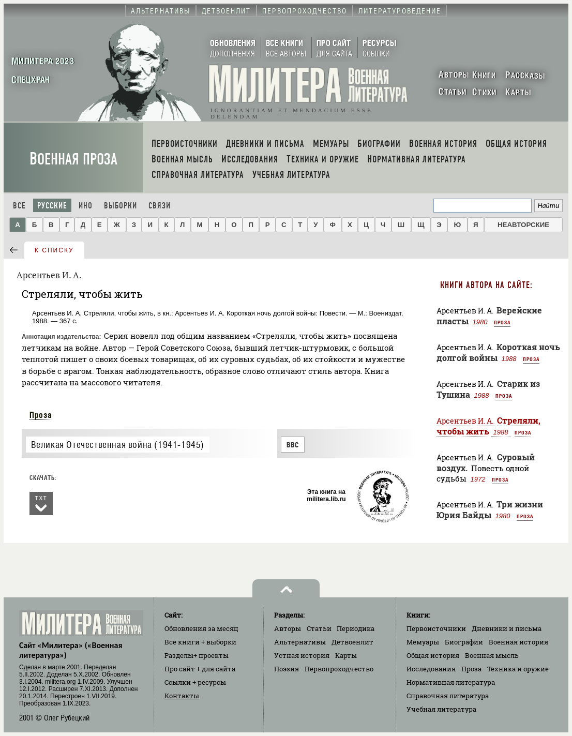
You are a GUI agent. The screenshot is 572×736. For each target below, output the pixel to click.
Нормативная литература (451, 682)
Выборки (120, 205)
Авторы (287, 628)
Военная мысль (492, 655)
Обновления (201, 628)
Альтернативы (300, 642)
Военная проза (73, 159)
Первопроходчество (339, 668)
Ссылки (195, 682)
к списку (54, 250)
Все (19, 205)
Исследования (431, 668)
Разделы (196, 655)
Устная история (301, 655)
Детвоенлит (352, 642)
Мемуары (423, 642)
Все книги (200, 642)
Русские (52, 205)
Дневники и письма (506, 628)
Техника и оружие (518, 668)
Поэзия (286, 668)
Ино (86, 205)
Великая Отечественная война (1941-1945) (117, 444)
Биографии (464, 642)
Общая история (433, 655)
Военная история (518, 642)
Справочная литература (448, 695)
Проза (40, 414)
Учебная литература (441, 709)
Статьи (319, 628)
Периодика (355, 628)
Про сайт (199, 668)
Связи (159, 205)
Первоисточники (436, 628)
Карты (346, 655)
